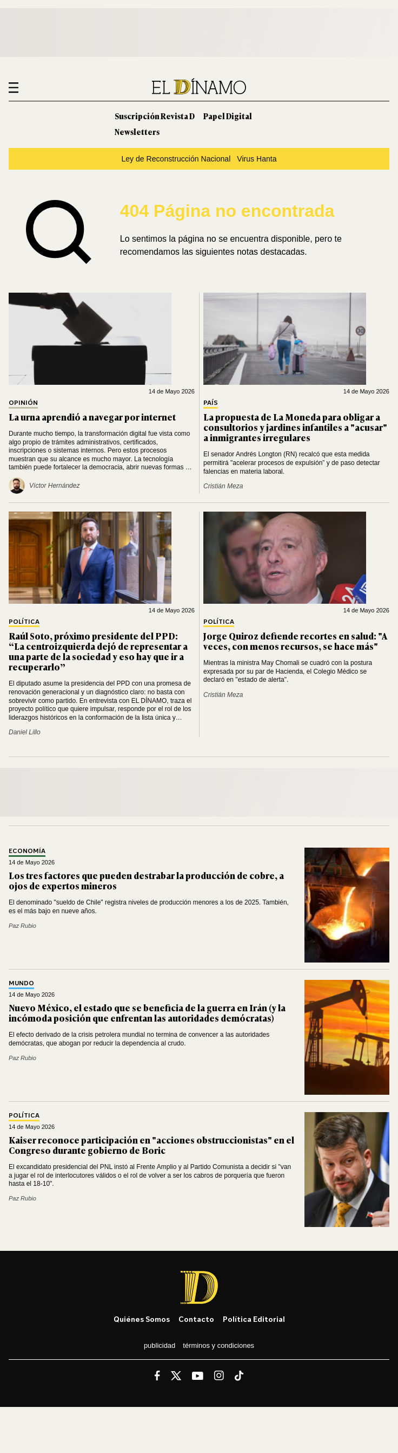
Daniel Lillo (25, 732)
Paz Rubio (22, 925)
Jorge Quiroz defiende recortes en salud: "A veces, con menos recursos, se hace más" (295, 641)
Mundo (21, 983)
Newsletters (137, 131)
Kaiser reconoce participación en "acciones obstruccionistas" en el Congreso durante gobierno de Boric (151, 1145)
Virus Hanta (256, 158)
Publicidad (159, 1345)
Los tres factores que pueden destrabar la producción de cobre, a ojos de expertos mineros (146, 880)
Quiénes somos (142, 1318)
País (210, 402)
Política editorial (254, 1318)
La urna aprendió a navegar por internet (92, 416)
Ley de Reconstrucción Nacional (175, 158)
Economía (27, 851)
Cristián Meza (223, 486)
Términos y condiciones (218, 1345)
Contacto (196, 1318)
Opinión (23, 402)
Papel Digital (227, 115)
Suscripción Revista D (155, 115)
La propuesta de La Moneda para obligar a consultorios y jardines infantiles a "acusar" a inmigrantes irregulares (295, 427)
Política (24, 621)
